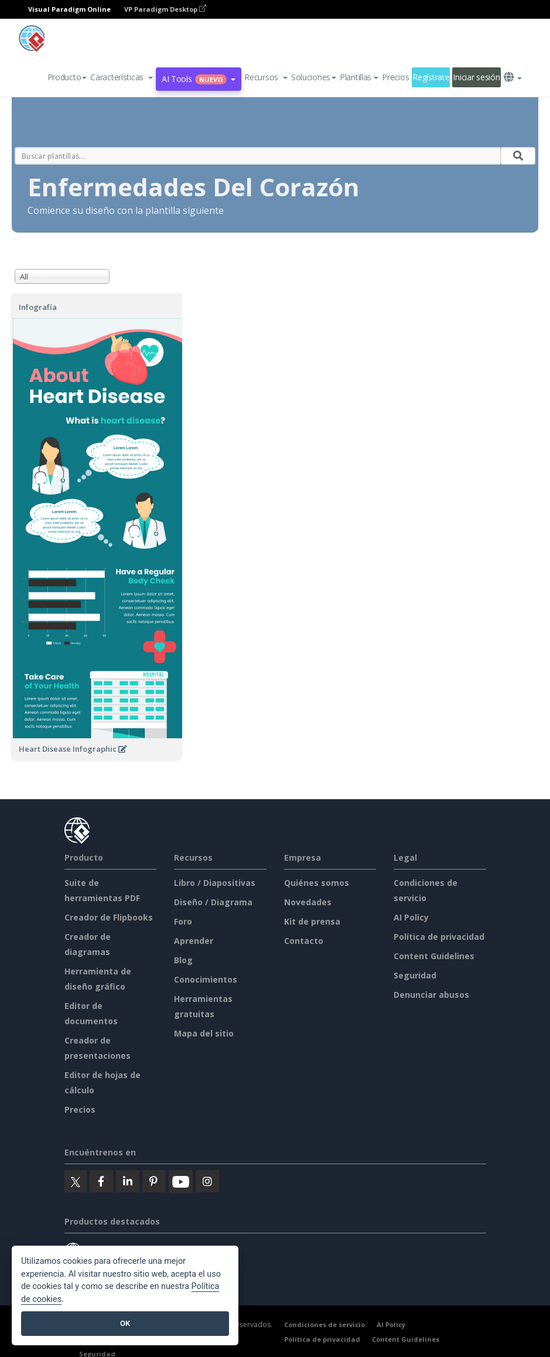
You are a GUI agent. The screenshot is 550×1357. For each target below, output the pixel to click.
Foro (183, 921)
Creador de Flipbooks (108, 917)
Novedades (308, 902)
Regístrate (430, 77)
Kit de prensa (312, 921)
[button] (121, 77)
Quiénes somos (316, 882)
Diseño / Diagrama (213, 902)
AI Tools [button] (198, 78)
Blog (183, 960)
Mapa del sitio (204, 1033)
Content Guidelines (434, 956)
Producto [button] (67, 77)
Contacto (303, 940)
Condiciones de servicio (324, 1324)
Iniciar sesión (476, 77)
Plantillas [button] (359, 77)
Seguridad (415, 975)
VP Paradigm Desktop (165, 9)
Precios (395, 77)
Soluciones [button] (313, 77)
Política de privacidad (439, 936)
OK (125, 1323)
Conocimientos (205, 979)
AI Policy (411, 917)
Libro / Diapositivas (214, 882)
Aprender (193, 940)
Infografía (38, 307)
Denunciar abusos (431, 994)
